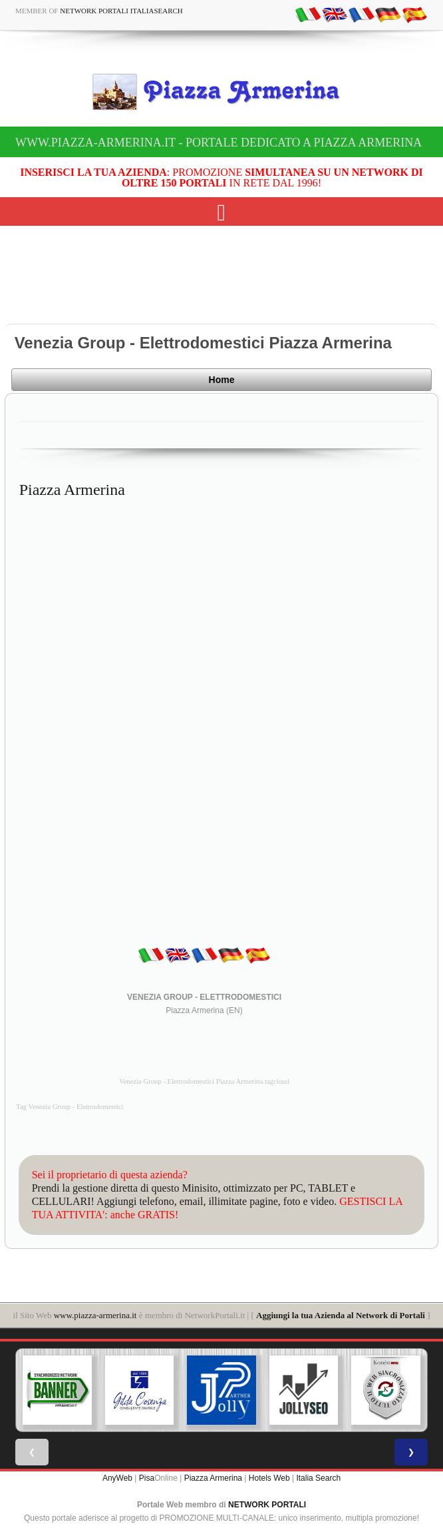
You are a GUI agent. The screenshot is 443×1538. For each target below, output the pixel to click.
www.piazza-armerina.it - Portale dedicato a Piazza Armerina (218, 142)
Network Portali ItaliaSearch (121, 11)
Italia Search (318, 1478)
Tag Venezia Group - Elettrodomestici (69, 1106)
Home (222, 379)
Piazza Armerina (213, 1478)
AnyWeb (117, 1478)
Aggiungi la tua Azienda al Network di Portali (340, 1315)
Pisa (146, 1478)
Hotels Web (269, 1478)
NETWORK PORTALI (267, 1504)
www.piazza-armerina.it (95, 1315)
